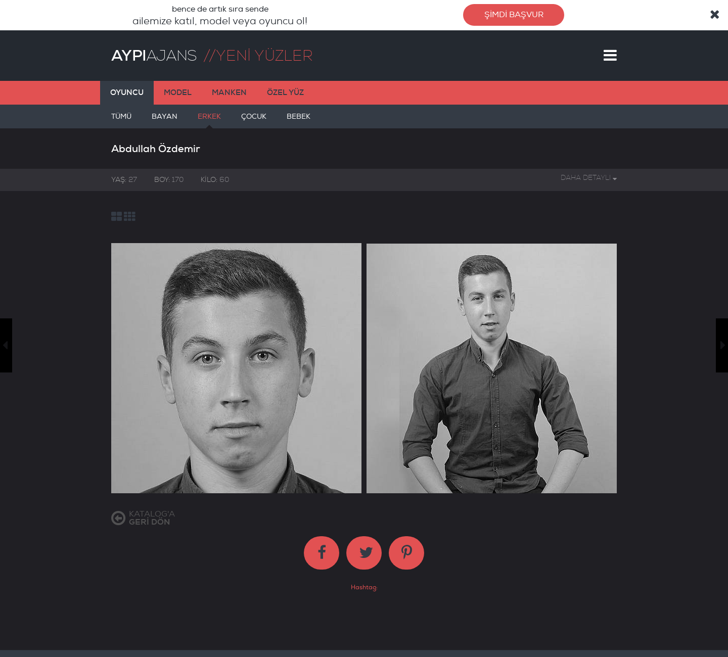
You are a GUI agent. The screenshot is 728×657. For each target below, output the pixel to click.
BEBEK (298, 120)
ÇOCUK (253, 120)
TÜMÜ (121, 120)
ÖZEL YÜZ (285, 92)
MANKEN (229, 92)
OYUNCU (127, 92)
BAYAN (164, 120)
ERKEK (209, 120)
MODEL (178, 92)
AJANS (154, 55)
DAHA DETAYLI (589, 177)
